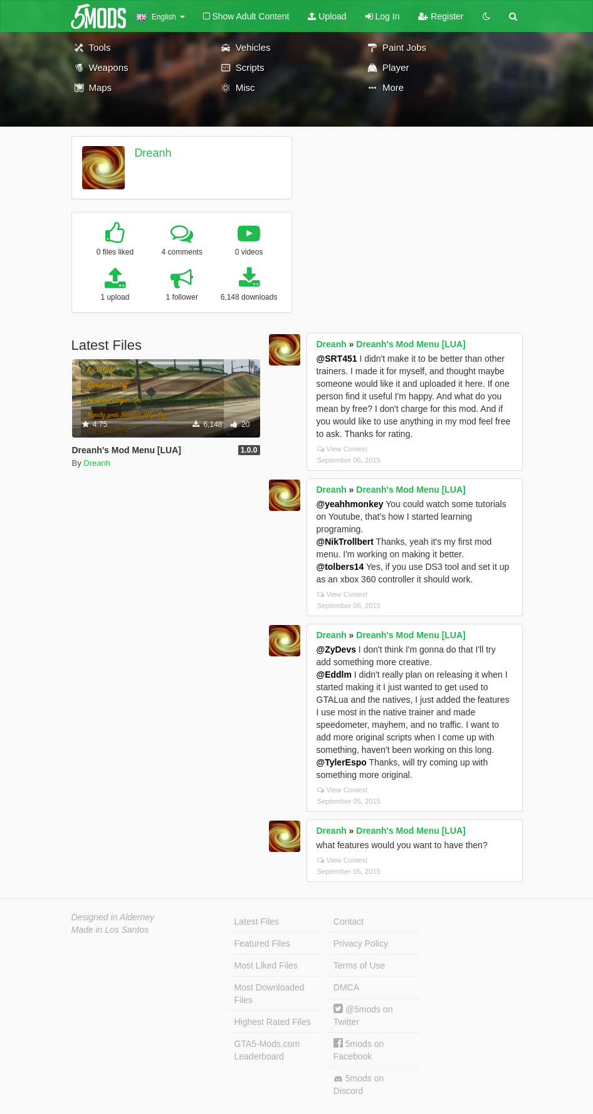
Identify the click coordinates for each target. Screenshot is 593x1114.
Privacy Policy (360, 943)
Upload (327, 16)
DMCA (346, 987)
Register (440, 16)
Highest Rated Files (272, 1022)
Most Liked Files (266, 965)
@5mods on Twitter (363, 1015)
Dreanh (152, 153)
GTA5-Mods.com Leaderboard (267, 1050)
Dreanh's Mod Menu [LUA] (410, 344)
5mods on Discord (358, 1084)
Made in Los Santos (110, 930)
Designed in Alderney (113, 917)
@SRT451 (337, 359)
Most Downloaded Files (269, 993)
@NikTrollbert (345, 542)
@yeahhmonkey (350, 504)
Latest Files (257, 922)
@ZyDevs (336, 649)
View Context (342, 449)
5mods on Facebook (358, 1049)
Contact (348, 922)
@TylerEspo (342, 762)
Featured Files (262, 943)
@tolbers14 (340, 567)
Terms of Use (359, 965)
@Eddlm (334, 675)
